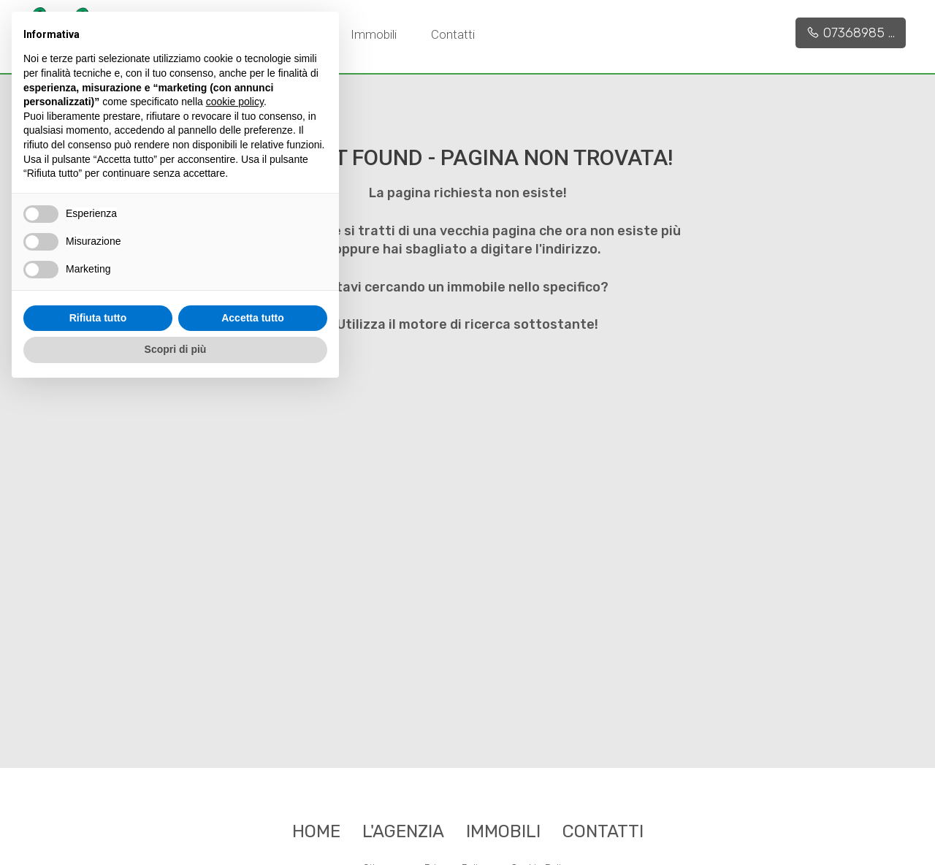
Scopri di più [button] (176, 349)
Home (316, 831)
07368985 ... (850, 33)
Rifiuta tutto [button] (98, 318)
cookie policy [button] (235, 101)
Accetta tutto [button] (252, 318)
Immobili (374, 34)
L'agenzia (403, 831)
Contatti (453, 34)
